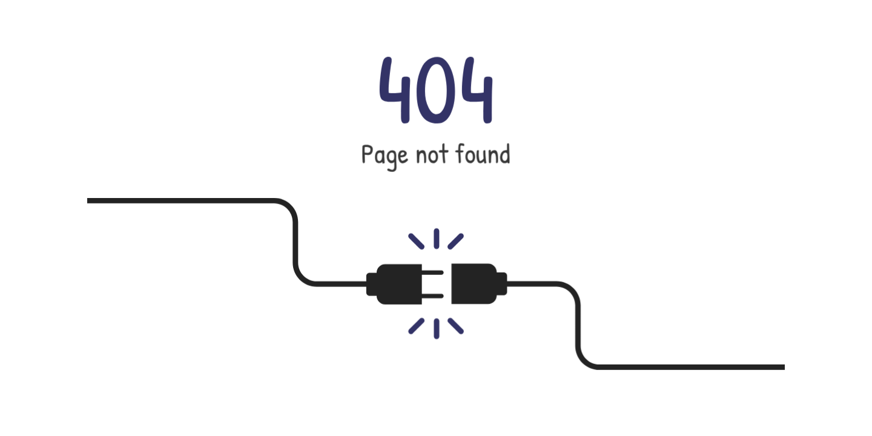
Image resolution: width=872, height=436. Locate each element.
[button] (436, 218)
